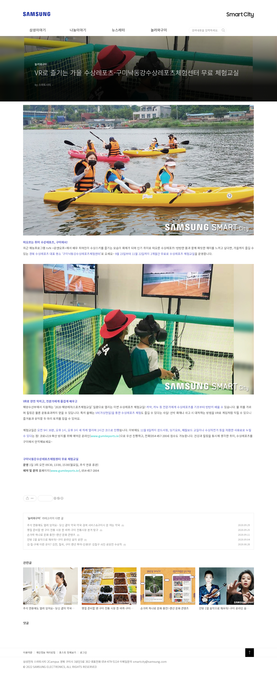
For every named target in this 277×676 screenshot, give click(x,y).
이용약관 (27, 652)
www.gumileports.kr (105, 436)
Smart (240, 15)
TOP (249, 652)
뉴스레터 (118, 29)
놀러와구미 (159, 29)
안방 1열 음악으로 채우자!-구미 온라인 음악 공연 (55, 539)
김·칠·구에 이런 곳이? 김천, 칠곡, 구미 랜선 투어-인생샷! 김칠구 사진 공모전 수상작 (74, 544)
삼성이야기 (37, 29)
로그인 (83, 652)
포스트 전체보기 (67, 652)
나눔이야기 (78, 29)
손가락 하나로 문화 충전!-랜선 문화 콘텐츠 (51, 535)
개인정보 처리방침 (45, 652)
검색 (251, 30)
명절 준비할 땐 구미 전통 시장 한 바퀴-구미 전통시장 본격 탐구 (62, 530)
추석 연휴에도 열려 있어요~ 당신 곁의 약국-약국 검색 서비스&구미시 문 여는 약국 (73, 525)
